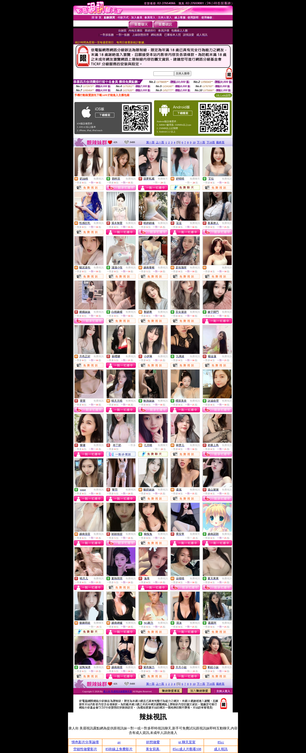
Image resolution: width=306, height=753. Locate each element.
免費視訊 (99, 178)
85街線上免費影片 (119, 749)
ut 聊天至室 (186, 742)
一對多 (132, 445)
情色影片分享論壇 (85, 742)
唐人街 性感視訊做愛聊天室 (117, 691)
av (119, 742)
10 (194, 142)
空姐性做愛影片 (85, 749)
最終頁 (220, 142)
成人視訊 (221, 749)
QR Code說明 (223, 95)
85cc (221, 742)
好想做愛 (153, 742)
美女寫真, (153, 749)
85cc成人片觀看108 (187, 749)
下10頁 (211, 142)
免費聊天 (163, 178)
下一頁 (201, 142)
